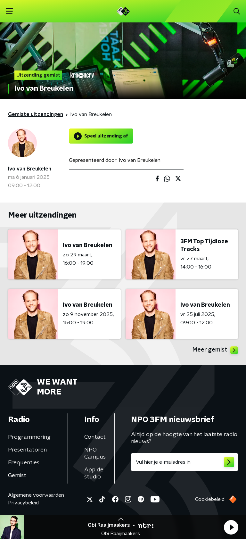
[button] (231, 527)
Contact (95, 437)
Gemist (17, 475)
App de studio (93, 473)
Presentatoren (27, 450)
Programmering (29, 437)
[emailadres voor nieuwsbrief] (184, 462)
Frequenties (23, 463)
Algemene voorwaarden (36, 495)
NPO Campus (95, 453)
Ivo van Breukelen (29, 168)
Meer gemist (215, 350)
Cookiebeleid (210, 499)
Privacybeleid (23, 502)
